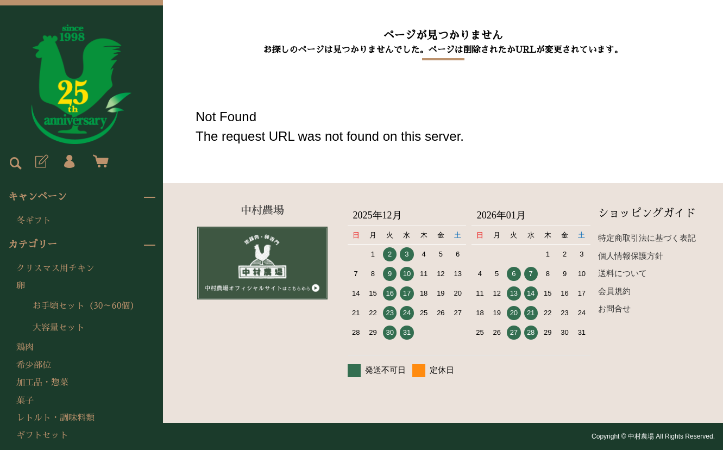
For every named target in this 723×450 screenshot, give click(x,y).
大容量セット (59, 327)
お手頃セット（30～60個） (86, 306)
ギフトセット (42, 435)
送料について (622, 273)
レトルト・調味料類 (55, 418)
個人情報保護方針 (630, 255)
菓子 (25, 400)
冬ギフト (33, 220)
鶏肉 (25, 347)
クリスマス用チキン (55, 268)
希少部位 (33, 365)
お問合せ (614, 308)
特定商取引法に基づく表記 (647, 237)
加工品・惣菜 (42, 382)
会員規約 (614, 291)
